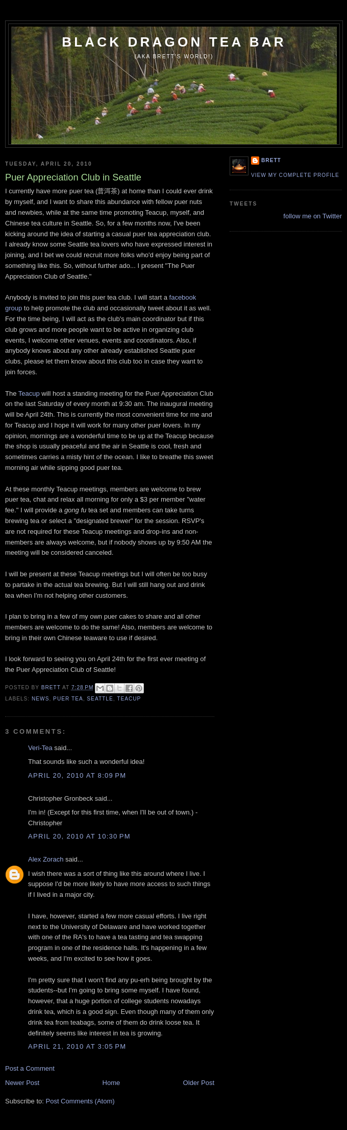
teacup (129, 699)
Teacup (29, 393)
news (40, 699)
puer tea (68, 699)
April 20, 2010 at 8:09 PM (77, 775)
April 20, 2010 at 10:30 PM (79, 836)
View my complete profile (295, 175)
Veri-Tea (40, 748)
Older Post (198, 1083)
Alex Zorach (45, 859)
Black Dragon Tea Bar (174, 42)
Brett (271, 160)
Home (111, 1083)
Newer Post (22, 1083)
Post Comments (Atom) (80, 1101)
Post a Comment (30, 1068)
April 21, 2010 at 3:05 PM (77, 1046)
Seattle (100, 699)
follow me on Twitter (312, 216)
